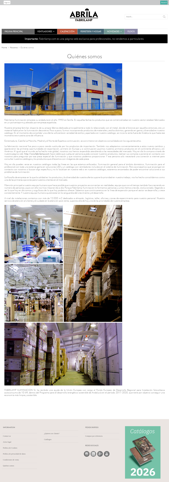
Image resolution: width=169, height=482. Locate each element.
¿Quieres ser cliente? (51, 433)
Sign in (7, 2)
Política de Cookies (10, 448)
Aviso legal (7, 442)
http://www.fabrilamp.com (37, 154)
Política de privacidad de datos (14, 454)
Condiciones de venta (11, 460)
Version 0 (164, 2)
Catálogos (48, 439)
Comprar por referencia (94, 436)
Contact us (7, 436)
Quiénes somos (8, 466)
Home (4, 47)
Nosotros (14, 47)
